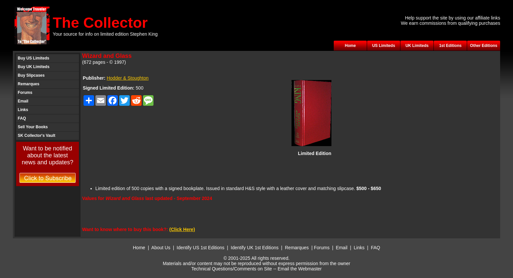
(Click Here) (182, 229)
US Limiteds (383, 45)
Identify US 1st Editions (200, 247)
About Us (160, 247)
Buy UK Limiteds (34, 66)
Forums (25, 92)
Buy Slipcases (31, 75)
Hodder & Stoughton (128, 78)
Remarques (28, 84)
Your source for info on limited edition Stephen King (105, 34)
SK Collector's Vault (36, 135)
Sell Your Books (33, 127)
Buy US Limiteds (33, 58)
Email (23, 101)
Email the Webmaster (300, 268)
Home (350, 45)
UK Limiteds (416, 45)
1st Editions (450, 45)
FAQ (22, 118)
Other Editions (483, 45)
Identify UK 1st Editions (255, 247)
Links (23, 109)
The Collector (100, 22)
